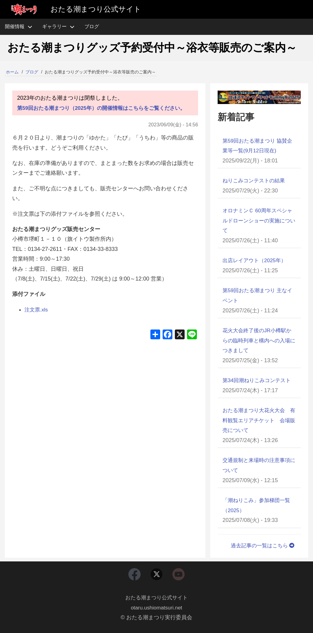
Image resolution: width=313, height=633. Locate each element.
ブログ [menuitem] (91, 26)
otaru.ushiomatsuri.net (156, 608)
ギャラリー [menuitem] (54, 26)
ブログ (31, 71)
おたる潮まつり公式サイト (156, 598)
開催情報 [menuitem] (21, 27)
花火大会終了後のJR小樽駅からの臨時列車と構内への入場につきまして (259, 340)
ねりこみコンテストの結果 (256, 180)
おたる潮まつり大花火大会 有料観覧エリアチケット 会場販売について (258, 420)
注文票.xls (36, 319)
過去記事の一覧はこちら (261, 544)
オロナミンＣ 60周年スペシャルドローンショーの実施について (258, 220)
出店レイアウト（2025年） (256, 260)
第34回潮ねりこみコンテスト (259, 380)
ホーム (12, 71)
